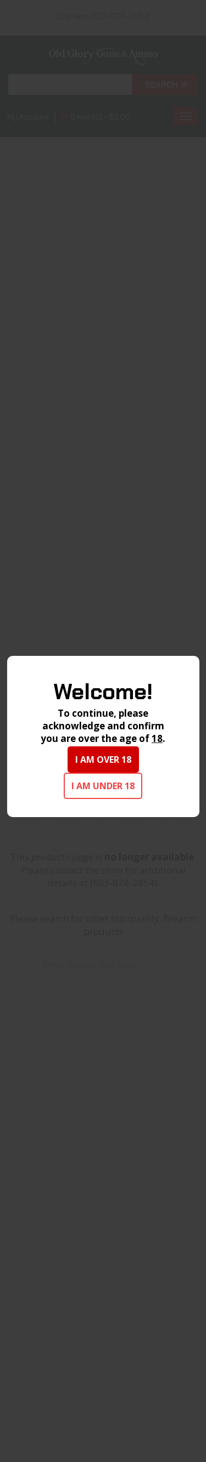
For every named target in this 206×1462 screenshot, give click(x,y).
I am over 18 (103, 759)
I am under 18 (103, 786)
